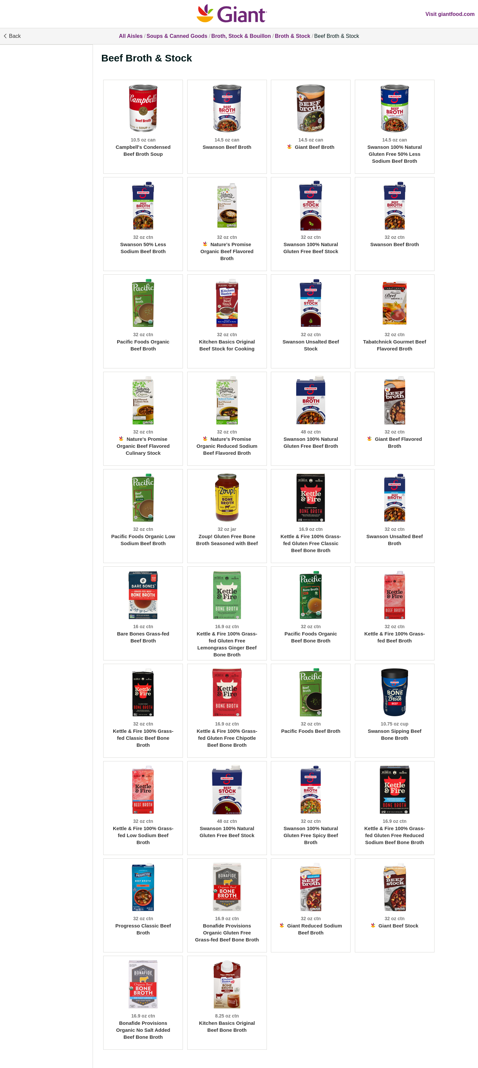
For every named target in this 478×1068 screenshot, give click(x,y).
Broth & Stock (292, 36)
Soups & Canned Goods (177, 36)
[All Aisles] (239, 14)
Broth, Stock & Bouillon (241, 36)
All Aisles (130, 36)
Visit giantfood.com (450, 14)
